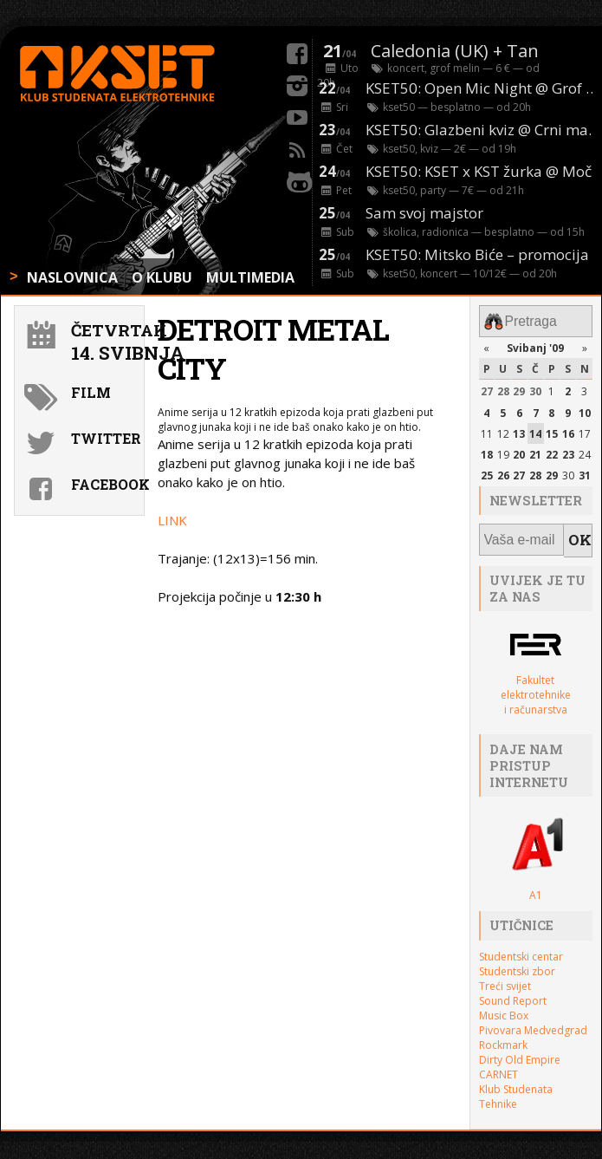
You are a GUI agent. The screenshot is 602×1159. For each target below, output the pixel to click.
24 (585, 451)
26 (503, 472)
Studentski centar (521, 948)
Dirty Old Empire (519, 1051)
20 (519, 451)
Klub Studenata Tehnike (516, 1088)
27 (487, 388)
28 (503, 388)
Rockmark (503, 1036)
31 (585, 472)
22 (552, 451)
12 (503, 430)
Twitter (105, 438)
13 (519, 430)
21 (535, 451)
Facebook (105, 484)
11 (487, 430)
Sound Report (513, 992)
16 (568, 430)
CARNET (498, 1065)
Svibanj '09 (535, 344)
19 (503, 451)
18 (487, 451)
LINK (172, 520)
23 (568, 451)
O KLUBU (162, 277)
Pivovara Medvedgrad (533, 1021)
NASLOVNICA (72, 277)
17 (585, 430)
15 (552, 430)
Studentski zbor (517, 962)
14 (535, 430)
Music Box (503, 1006)
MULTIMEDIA (250, 277)
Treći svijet (505, 977)
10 (585, 408)
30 (535, 388)
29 (519, 388)
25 (487, 472)
